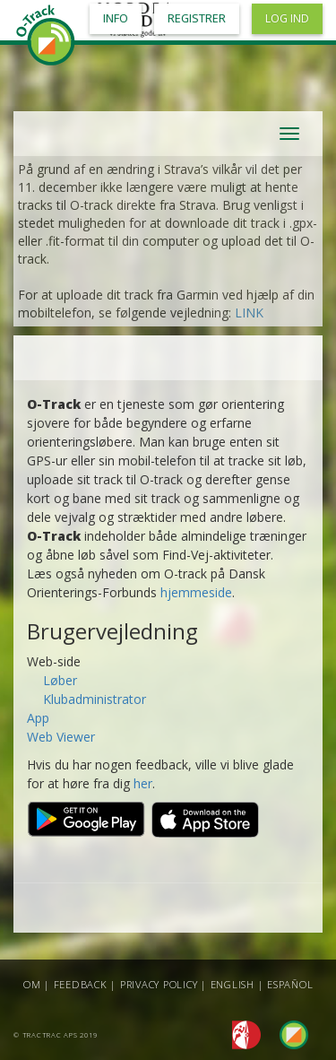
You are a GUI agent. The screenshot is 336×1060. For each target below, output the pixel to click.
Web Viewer (61, 736)
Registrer (197, 18)
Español (290, 984)
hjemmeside (196, 592)
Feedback (81, 984)
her (143, 783)
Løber (60, 680)
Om (32, 984)
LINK (249, 312)
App (38, 717)
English (232, 984)
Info (115, 18)
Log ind (287, 18)
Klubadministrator (94, 699)
